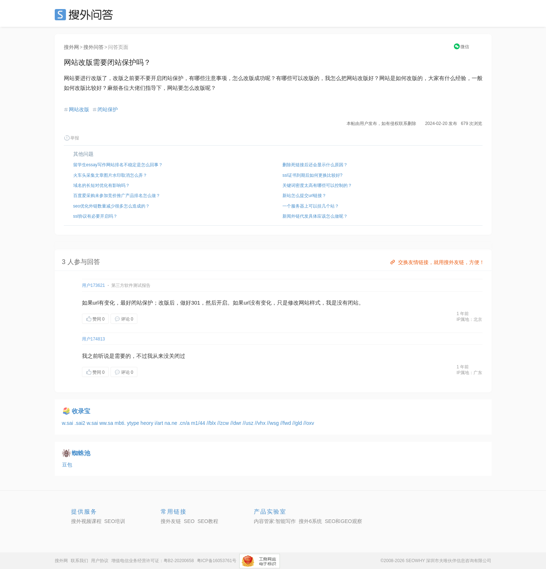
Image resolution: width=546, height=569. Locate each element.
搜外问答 (93, 47)
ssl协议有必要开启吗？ (95, 216)
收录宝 (81, 411)
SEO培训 (114, 521)
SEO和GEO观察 (343, 521)
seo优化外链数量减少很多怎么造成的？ (111, 206)
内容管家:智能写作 (275, 521)
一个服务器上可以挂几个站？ (310, 206)
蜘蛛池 (81, 453)
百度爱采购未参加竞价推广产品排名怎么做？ (116, 195)
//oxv (308, 423)
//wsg (273, 423)
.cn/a (185, 423)
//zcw (223, 423)
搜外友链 (171, 521)
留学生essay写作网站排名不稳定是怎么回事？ (118, 164)
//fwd (286, 423)
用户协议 (99, 560)
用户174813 (93, 339)
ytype (133, 423)
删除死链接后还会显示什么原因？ (315, 164)
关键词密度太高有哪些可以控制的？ (317, 185)
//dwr (236, 423)
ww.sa (107, 423)
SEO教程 (208, 521)
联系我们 (79, 560)
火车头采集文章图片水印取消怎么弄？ (110, 175)
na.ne (172, 423)
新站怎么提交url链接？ (304, 195)
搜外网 (71, 47)
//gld (297, 423)
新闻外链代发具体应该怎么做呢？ (315, 216)
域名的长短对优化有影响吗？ (101, 185)
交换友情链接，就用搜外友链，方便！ (436, 262)
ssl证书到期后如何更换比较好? (312, 175)
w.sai (68, 423)
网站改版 (79, 109)
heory (148, 423)
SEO (85, 14)
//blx (212, 423)
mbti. (121, 423)
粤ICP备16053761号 (216, 560)
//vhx (261, 423)
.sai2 (81, 423)
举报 (71, 138)
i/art (160, 423)
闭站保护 (108, 109)
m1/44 (199, 423)
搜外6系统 (310, 521)
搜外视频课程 (86, 521)
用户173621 (93, 285)
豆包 (67, 465)
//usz (249, 423)
